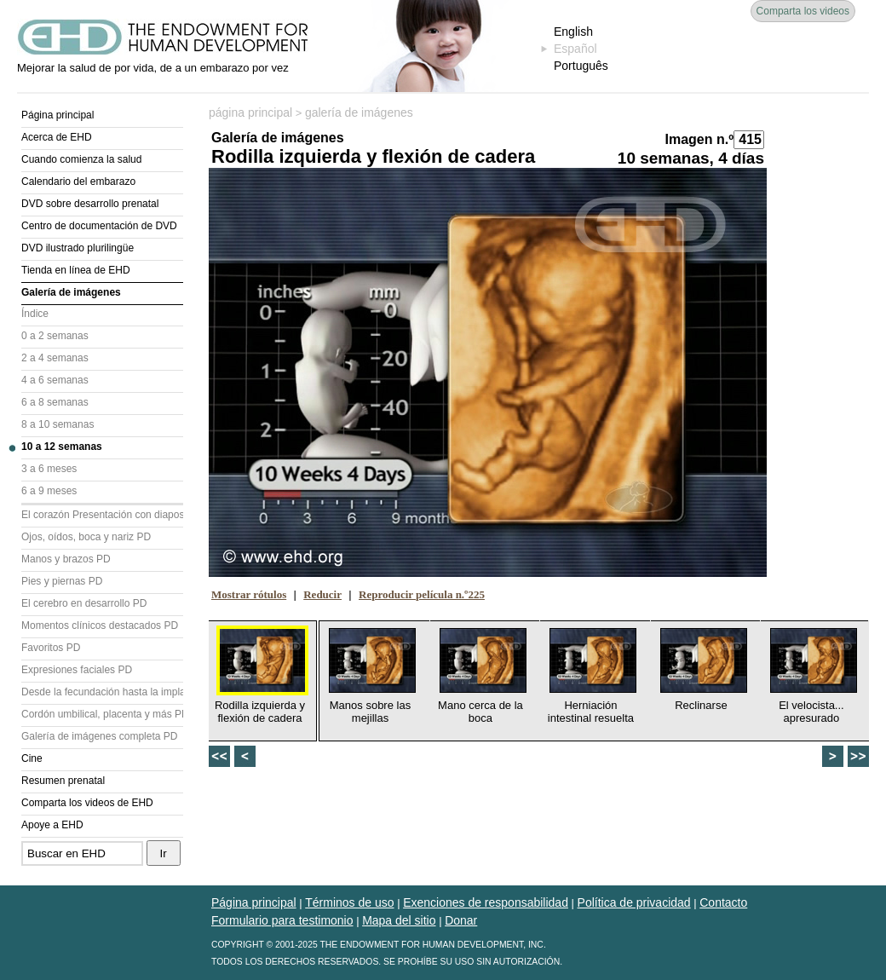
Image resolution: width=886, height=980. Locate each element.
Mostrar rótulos (248, 594)
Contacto (723, 902)
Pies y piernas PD (61, 581)
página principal (250, 112)
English (573, 31)
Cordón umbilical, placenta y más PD (102, 714)
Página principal (57, 115)
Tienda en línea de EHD (75, 270)
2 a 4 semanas (55, 358)
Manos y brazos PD (66, 559)
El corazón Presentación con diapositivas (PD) (102, 515)
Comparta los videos (803, 11)
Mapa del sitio (398, 920)
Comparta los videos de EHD (87, 803)
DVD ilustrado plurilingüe (77, 248)
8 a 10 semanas (57, 424)
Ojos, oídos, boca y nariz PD (86, 537)
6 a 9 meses (49, 491)
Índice (35, 314)
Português (581, 65)
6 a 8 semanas (55, 402)
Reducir (322, 594)
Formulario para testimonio (282, 920)
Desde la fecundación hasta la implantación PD (102, 692)
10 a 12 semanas (61, 447)
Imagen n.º (699, 139)
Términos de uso (349, 902)
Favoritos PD (50, 648)
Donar (461, 920)
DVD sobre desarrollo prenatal (89, 204)
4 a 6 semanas (55, 380)
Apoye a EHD (52, 825)
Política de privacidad (634, 902)
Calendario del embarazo (78, 181)
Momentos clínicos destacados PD (99, 625)
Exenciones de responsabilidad (485, 902)
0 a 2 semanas (55, 336)
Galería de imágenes (71, 292)
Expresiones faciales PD (76, 670)
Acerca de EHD (56, 137)
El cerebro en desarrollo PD (84, 603)
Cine (32, 758)
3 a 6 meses (49, 469)
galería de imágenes (359, 112)
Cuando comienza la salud (81, 159)
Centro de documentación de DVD (99, 226)
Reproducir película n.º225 (422, 594)
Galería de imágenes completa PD (99, 736)
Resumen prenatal (63, 781)
